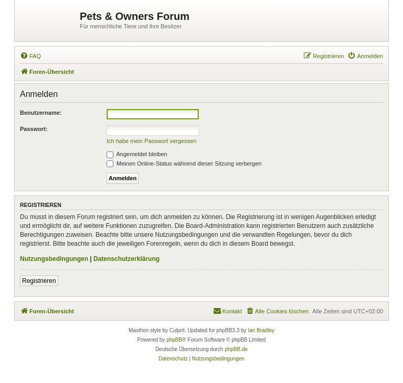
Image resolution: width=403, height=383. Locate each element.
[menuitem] (30, 56)
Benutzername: (40, 113)
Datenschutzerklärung (126, 258)
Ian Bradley (261, 330)
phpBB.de (236, 349)
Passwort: (34, 129)
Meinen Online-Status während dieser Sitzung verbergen (184, 163)
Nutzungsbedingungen (54, 258)
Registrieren (39, 280)
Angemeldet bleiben (137, 154)
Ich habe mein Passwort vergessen (151, 141)
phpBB (174, 340)
